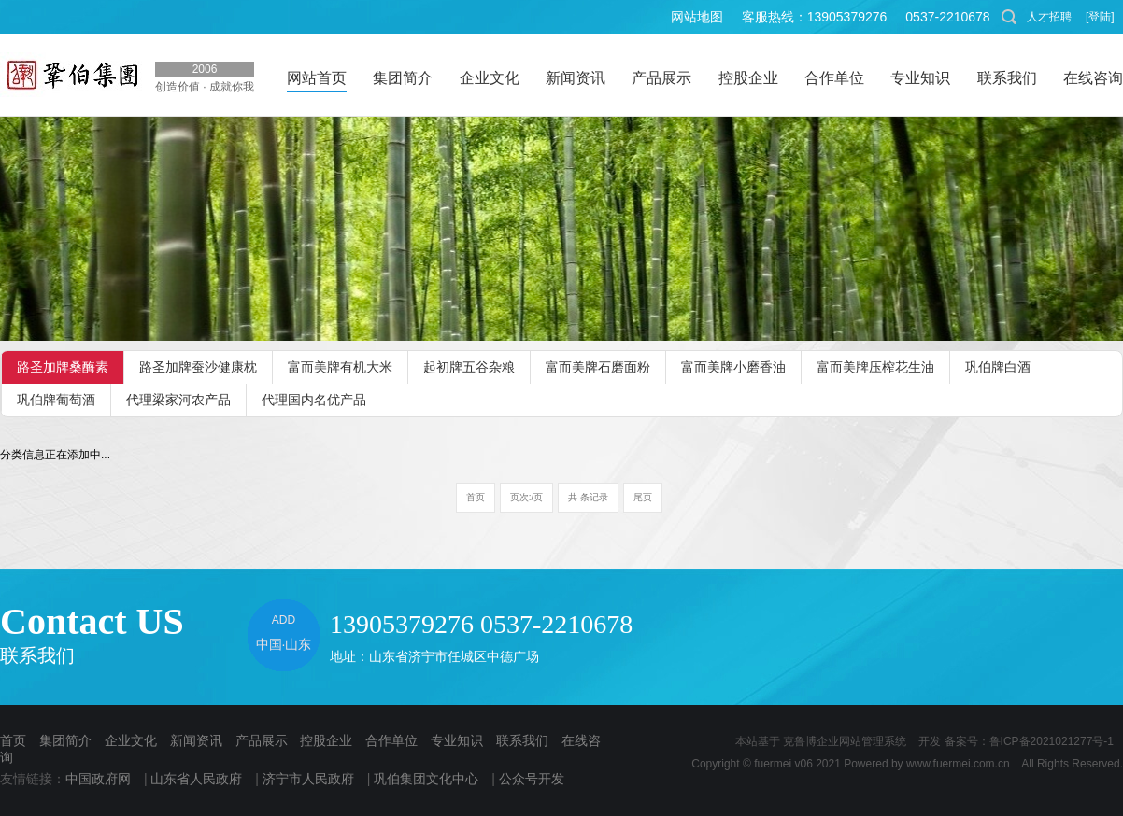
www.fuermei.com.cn (958, 763)
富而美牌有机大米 (340, 366)
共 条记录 (588, 497)
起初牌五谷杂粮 (469, 366)
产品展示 (261, 740)
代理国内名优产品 (314, 399)
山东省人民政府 (196, 778)
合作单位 (391, 740)
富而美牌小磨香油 (733, 366)
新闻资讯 (196, 740)
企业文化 (131, 740)
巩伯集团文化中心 (426, 778)
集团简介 (65, 740)
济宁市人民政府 (308, 778)
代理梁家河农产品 (178, 399)
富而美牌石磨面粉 (598, 366)
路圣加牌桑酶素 (62, 366)
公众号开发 (531, 778)
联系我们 (522, 740)
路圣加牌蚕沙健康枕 (198, 366)
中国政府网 (98, 778)
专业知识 (457, 740)
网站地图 (697, 16)
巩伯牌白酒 (998, 366)
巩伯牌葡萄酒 (56, 399)
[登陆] (1100, 16)
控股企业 (326, 740)
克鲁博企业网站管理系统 (844, 741)
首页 (475, 497)
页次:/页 (527, 497)
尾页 (642, 497)
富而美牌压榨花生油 (875, 366)
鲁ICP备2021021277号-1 (1051, 741)
